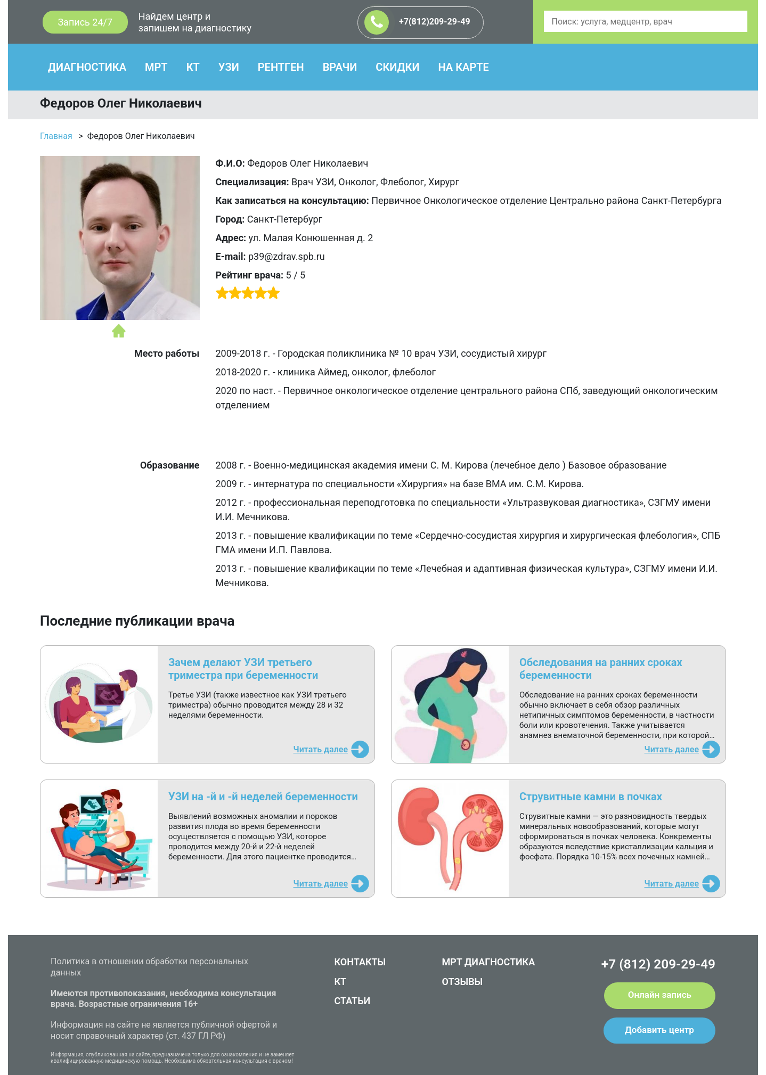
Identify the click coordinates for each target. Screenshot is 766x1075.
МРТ (156, 67)
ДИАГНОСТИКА (87, 67)
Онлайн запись (659, 994)
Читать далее (321, 749)
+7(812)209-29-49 (417, 22)
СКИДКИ (397, 67)
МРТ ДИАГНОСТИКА (488, 961)
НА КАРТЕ (463, 67)
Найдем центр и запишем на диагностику (194, 22)
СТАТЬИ (353, 1000)
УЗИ (228, 67)
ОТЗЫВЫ (462, 981)
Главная (56, 136)
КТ (193, 67)
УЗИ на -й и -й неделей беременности (263, 796)
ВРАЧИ (340, 67)
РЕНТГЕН (281, 67)
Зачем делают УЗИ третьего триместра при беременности (243, 669)
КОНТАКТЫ (360, 961)
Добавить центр (659, 1029)
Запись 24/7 (85, 22)
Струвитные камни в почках (590, 796)
